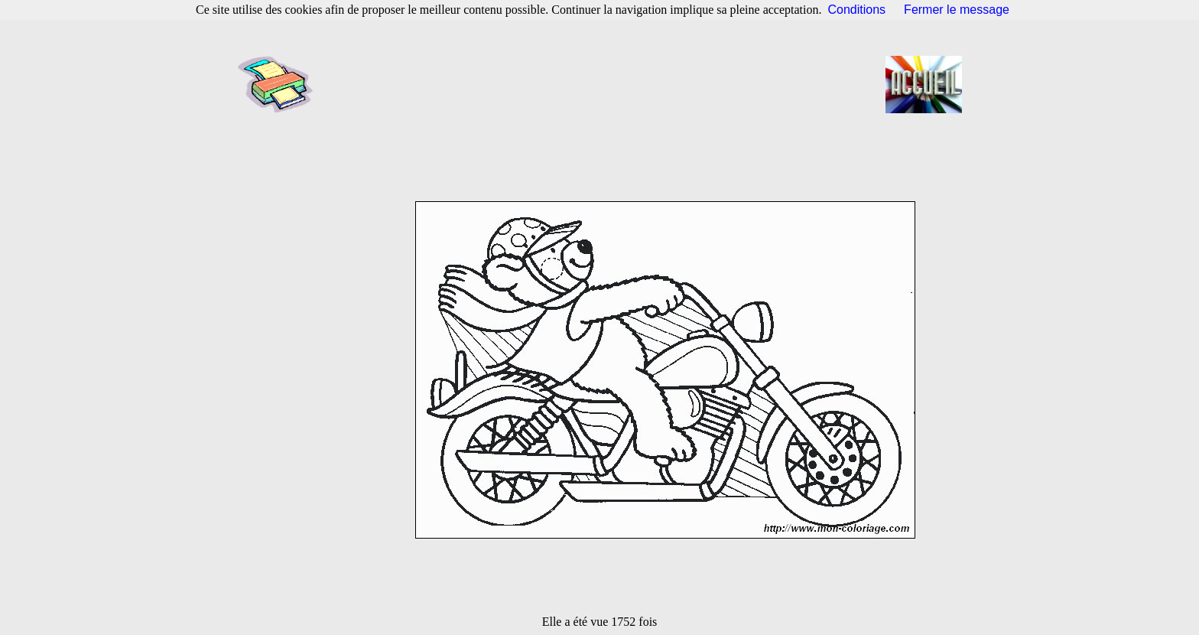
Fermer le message (956, 9)
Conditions (857, 9)
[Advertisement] (604, 84)
